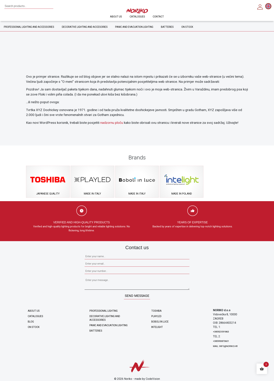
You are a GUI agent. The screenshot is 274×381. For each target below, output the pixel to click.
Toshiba (156, 310)
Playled (156, 316)
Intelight (157, 327)
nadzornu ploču (111, 123)
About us (118, 16)
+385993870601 (221, 341)
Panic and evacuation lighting (108, 325)
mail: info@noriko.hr (225, 346)
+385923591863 (221, 331)
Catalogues (137, 16)
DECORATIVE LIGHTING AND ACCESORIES (85, 26)
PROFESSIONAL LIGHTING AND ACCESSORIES (29, 26)
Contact (156, 16)
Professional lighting (103, 310)
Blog (31, 321)
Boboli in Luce (160, 321)
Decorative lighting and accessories (104, 318)
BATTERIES (167, 26)
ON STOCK (184, 26)
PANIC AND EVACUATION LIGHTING (135, 26)
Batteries (95, 330)
